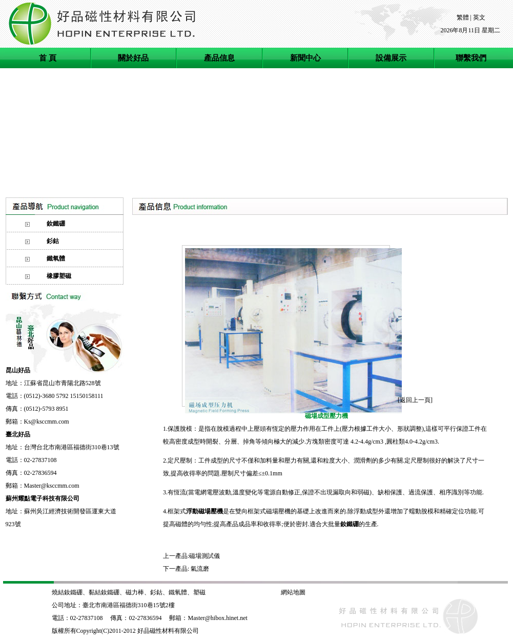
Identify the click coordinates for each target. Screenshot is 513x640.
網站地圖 (293, 592)
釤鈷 (156, 592)
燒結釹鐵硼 (67, 592)
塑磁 (200, 592)
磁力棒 (135, 592)
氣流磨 (200, 568)
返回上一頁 (415, 400)
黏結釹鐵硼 (104, 592)
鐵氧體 (178, 592)
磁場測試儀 (204, 555)
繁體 (463, 17)
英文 (479, 17)
